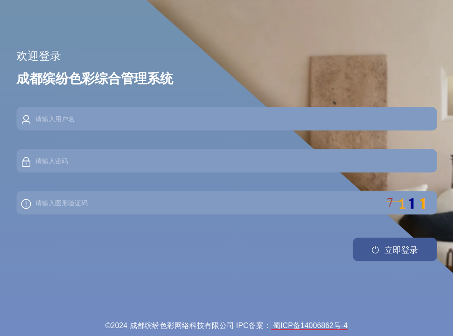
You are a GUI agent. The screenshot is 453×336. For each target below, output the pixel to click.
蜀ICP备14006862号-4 (309, 325)
